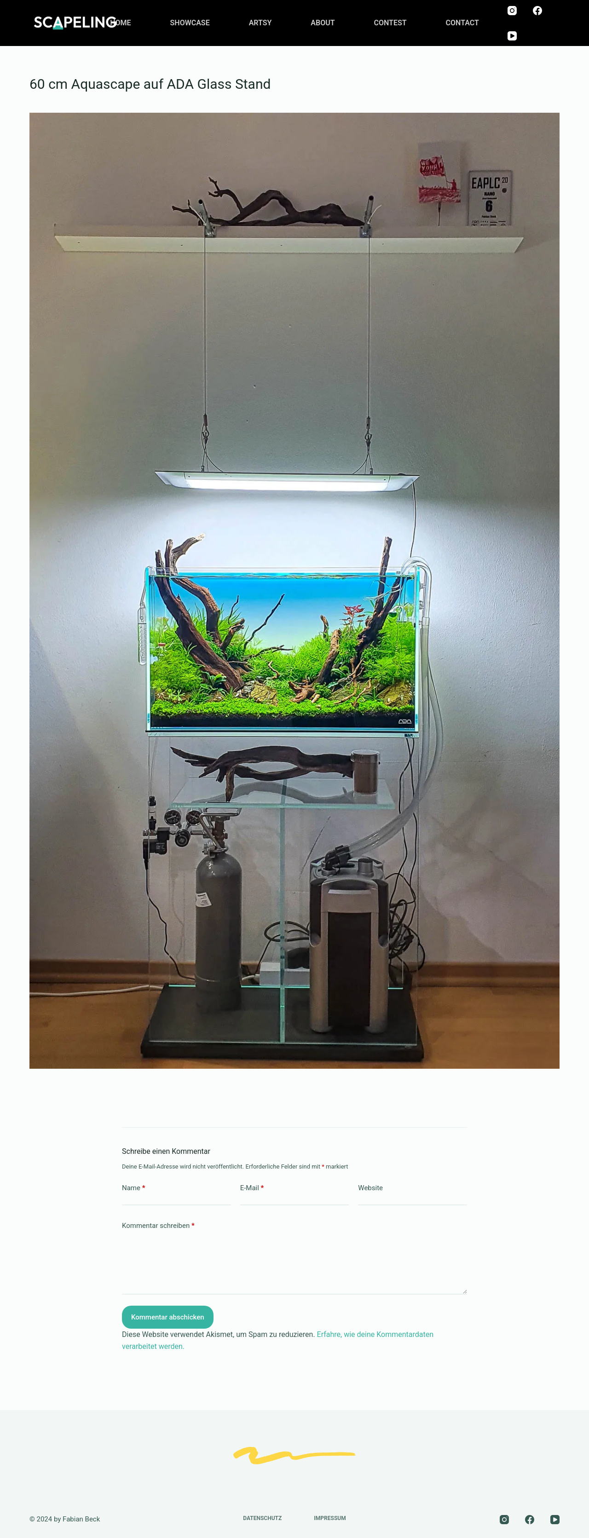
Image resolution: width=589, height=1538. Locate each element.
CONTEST (390, 22)
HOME (120, 22)
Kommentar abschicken (167, 1317)
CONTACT (462, 22)
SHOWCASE (190, 22)
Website (370, 1188)
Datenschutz (262, 1518)
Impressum (330, 1518)
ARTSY (260, 22)
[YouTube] (512, 35)
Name (133, 1188)
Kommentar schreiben (158, 1226)
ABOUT (323, 22)
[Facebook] (537, 10)
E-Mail (252, 1188)
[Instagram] (512, 10)
